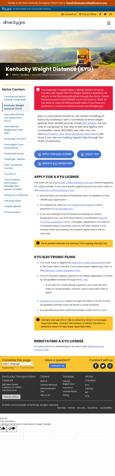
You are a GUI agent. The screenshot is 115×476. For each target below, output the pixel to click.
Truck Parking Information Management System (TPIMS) (13, 184)
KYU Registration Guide (80, 205)
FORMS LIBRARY (12, 206)
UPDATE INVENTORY (55, 164)
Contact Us (68, 14)
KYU (87, 385)
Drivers (45, 377)
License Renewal (49, 384)
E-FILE (89, 154)
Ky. (7, 9)
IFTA (87, 396)
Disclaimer (92, 407)
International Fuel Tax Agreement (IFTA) (14, 118)
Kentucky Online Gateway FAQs (56, 190)
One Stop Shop (12, 200)
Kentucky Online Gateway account (74, 182)
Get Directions (9, 390)
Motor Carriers (20, 74)
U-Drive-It (10, 174)
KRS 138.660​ (89, 123)
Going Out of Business (16, 195)
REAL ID (44, 381)
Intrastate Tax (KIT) (15, 139)
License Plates (70, 391)
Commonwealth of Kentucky (24, 405)
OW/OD (89, 388)
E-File (84, 279)
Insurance (68, 387)
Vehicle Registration (69, 382)
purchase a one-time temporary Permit (71, 134)
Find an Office (87, 14)
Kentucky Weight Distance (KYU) (14, 107)
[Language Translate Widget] (17, 364)
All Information (12, 212)
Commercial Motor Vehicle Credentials (15, 98)
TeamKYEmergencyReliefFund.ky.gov (86, 3)
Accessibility (106, 407)
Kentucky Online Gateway (86, 262)
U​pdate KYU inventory (52, 301)
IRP (86, 392)
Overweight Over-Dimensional (14, 146)
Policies (71, 407)
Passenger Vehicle (14, 159)
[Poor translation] (12, 429)
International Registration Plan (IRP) (13, 130)
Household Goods (14, 153)
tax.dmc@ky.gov (63, 208)
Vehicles (68, 377)
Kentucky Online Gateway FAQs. (62, 270)
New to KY (45, 395)
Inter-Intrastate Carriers (13, 166)
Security (81, 407)
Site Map (61, 407)
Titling (66, 395)
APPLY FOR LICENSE (55, 154)
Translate (24, 368)
